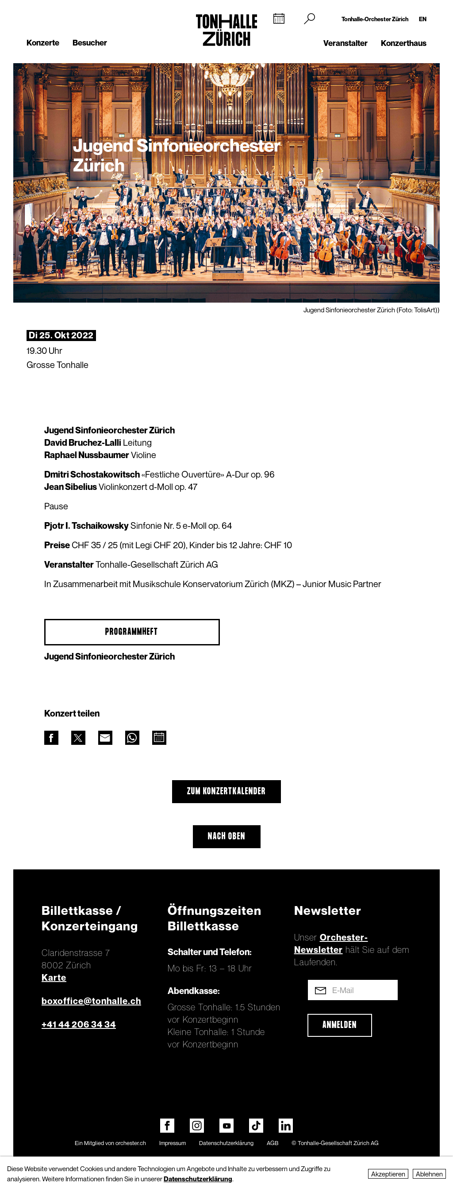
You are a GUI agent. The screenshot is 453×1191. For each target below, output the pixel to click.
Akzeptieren (388, 1174)
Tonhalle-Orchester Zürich (375, 19)
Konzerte (43, 42)
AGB (272, 1142)
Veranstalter (345, 43)
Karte (54, 977)
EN (422, 19)
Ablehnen (429, 1174)
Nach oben (227, 836)
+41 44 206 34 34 (79, 1024)
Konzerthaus (403, 43)
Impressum (172, 1142)
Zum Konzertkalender (226, 791)
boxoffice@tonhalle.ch (91, 1001)
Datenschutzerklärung (226, 1142)
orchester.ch (130, 1142)
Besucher (90, 42)
